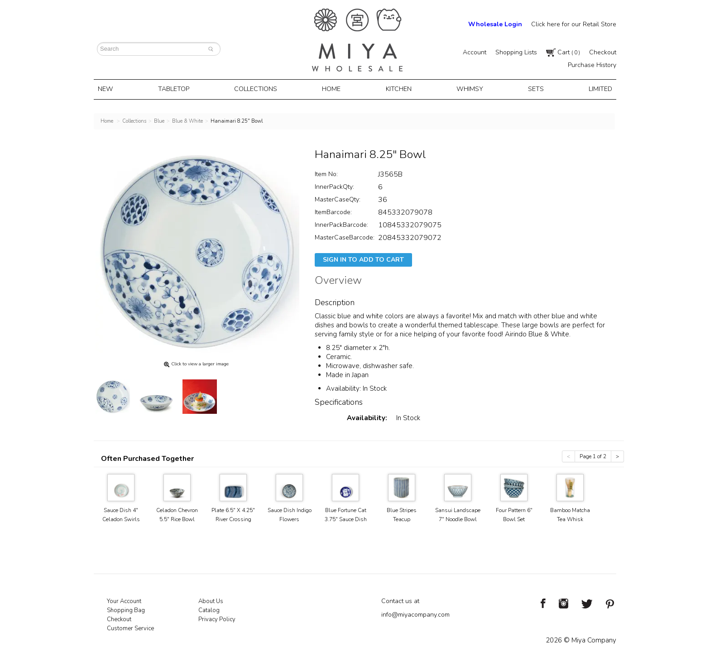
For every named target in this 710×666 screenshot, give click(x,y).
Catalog (209, 609)
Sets (532, 88)
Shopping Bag (126, 609)
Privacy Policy (216, 618)
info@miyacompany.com (415, 613)
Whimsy (468, 88)
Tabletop (177, 88)
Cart (563, 52)
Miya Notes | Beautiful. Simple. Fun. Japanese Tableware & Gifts (357, 40)
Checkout (602, 52)
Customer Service (130, 627)
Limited (595, 88)
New (110, 88)
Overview (338, 280)
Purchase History (592, 65)
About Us (210, 600)
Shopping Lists (516, 52)
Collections (258, 88)
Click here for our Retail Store (573, 24)
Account (474, 52)
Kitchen (398, 88)
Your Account (124, 600)
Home (333, 88)
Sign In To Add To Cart (363, 258)
